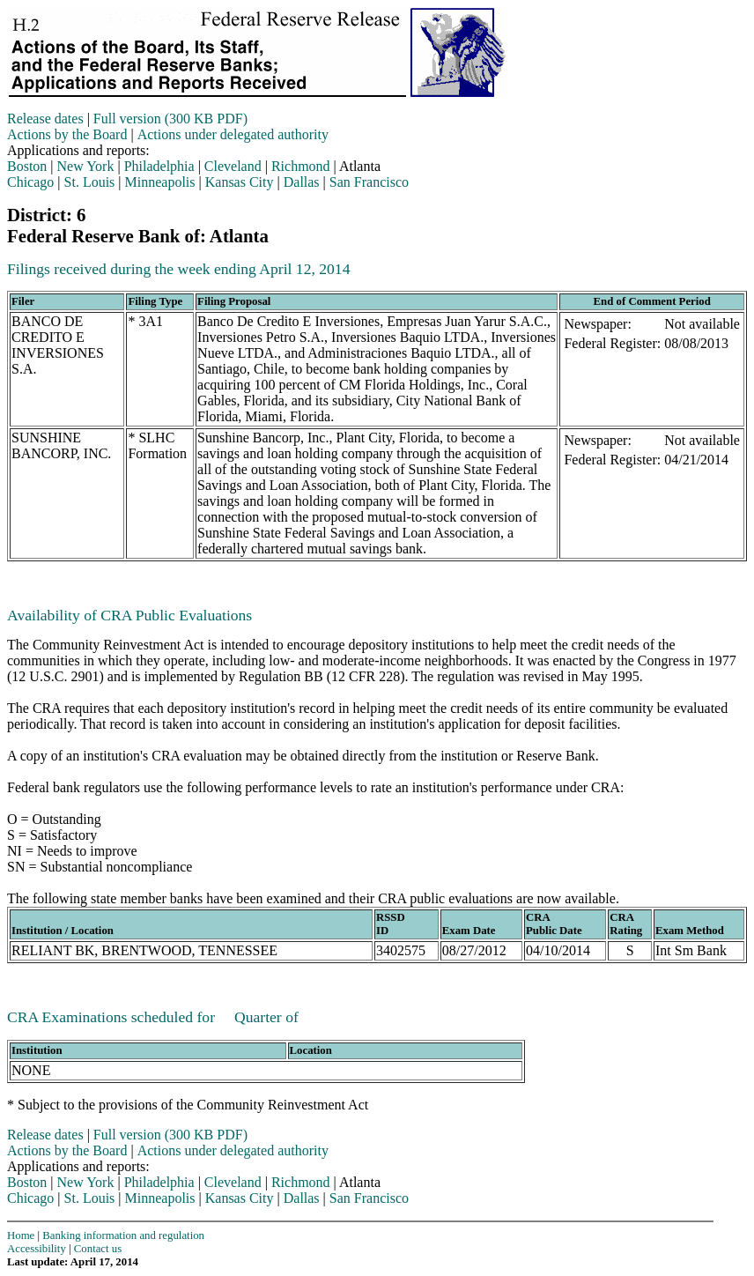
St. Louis (89, 181)
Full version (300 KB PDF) (170, 118)
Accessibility (36, 1249)
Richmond (300, 166)
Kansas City (239, 181)
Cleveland (233, 166)
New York (86, 166)
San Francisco (369, 181)
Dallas (302, 181)
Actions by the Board (67, 134)
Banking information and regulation (123, 1235)
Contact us (98, 1249)
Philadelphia (159, 166)
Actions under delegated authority (233, 134)
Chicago (30, 181)
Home (20, 1235)
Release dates (45, 118)
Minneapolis (160, 181)
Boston (27, 166)
